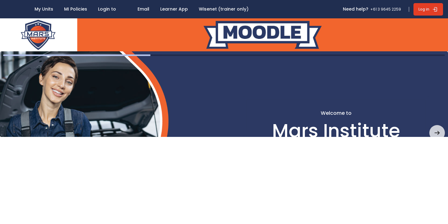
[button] (437, 133)
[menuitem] (12, 6)
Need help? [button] (355, 9)
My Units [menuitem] (44, 9)
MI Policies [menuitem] (75, 9)
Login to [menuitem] (107, 9)
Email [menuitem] (143, 9)
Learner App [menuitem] (174, 9)
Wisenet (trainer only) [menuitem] (224, 9)
